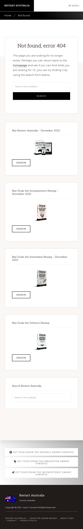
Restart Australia (17, 5)
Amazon (21, 162)
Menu (75, 5)
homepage (20, 65)
